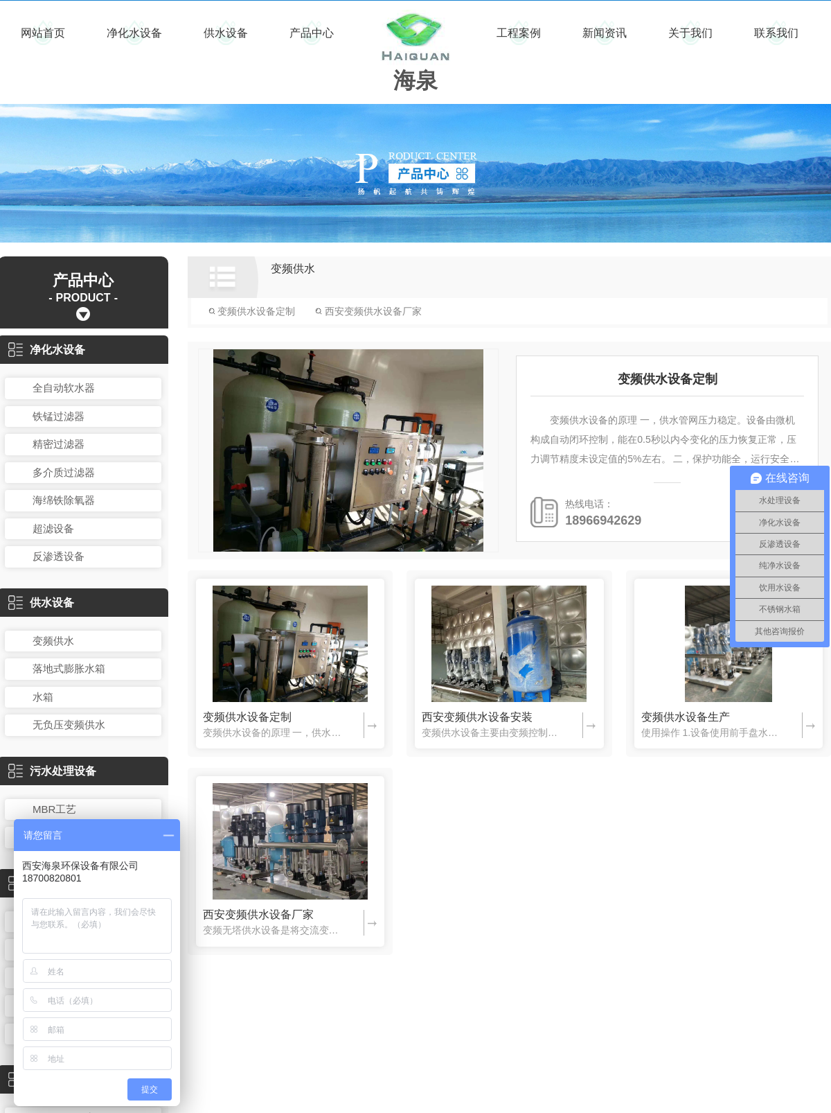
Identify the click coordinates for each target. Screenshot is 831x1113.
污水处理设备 (52, 771)
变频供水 (53, 641)
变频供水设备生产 (685, 717)
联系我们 (776, 33)
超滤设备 (53, 528)
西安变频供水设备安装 (477, 717)
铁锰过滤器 (58, 416)
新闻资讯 (604, 33)
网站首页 (43, 33)
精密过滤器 (58, 444)
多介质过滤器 (64, 472)
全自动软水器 (64, 388)
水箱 (43, 697)
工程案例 (519, 33)
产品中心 (311, 33)
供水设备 (226, 33)
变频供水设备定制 (252, 311)
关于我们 (690, 33)
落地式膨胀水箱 (69, 668)
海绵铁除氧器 (64, 500)
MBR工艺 (54, 809)
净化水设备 (134, 33)
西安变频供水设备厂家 (368, 311)
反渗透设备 (58, 556)
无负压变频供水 (69, 724)
